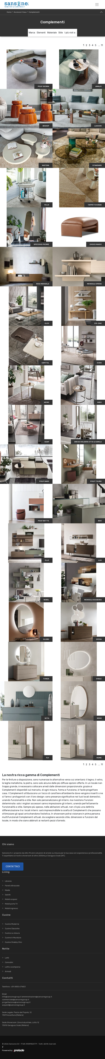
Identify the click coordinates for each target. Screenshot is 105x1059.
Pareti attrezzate (12, 886)
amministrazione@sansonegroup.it (37, 997)
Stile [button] (60, 32)
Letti (7, 958)
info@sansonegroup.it (11, 997)
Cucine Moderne (12, 924)
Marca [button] (32, 32)
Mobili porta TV (11, 904)
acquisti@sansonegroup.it (13, 1005)
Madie (7, 890)
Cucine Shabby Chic (13, 942)
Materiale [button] (52, 32)
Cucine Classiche (12, 928)
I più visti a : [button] (70, 32)
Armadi (8, 971)
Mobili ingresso (11, 908)
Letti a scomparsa (12, 967)
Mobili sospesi (11, 899)
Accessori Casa (20, 12)
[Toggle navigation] (97, 4)
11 (102, 45)
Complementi (34, 12)
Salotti (7, 895)
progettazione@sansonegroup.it (16, 1002)
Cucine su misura (12, 933)
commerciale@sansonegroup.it (15, 999)
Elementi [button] (41, 32)
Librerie (8, 881)
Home (9, 12)
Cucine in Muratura (13, 938)
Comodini (9, 962)
